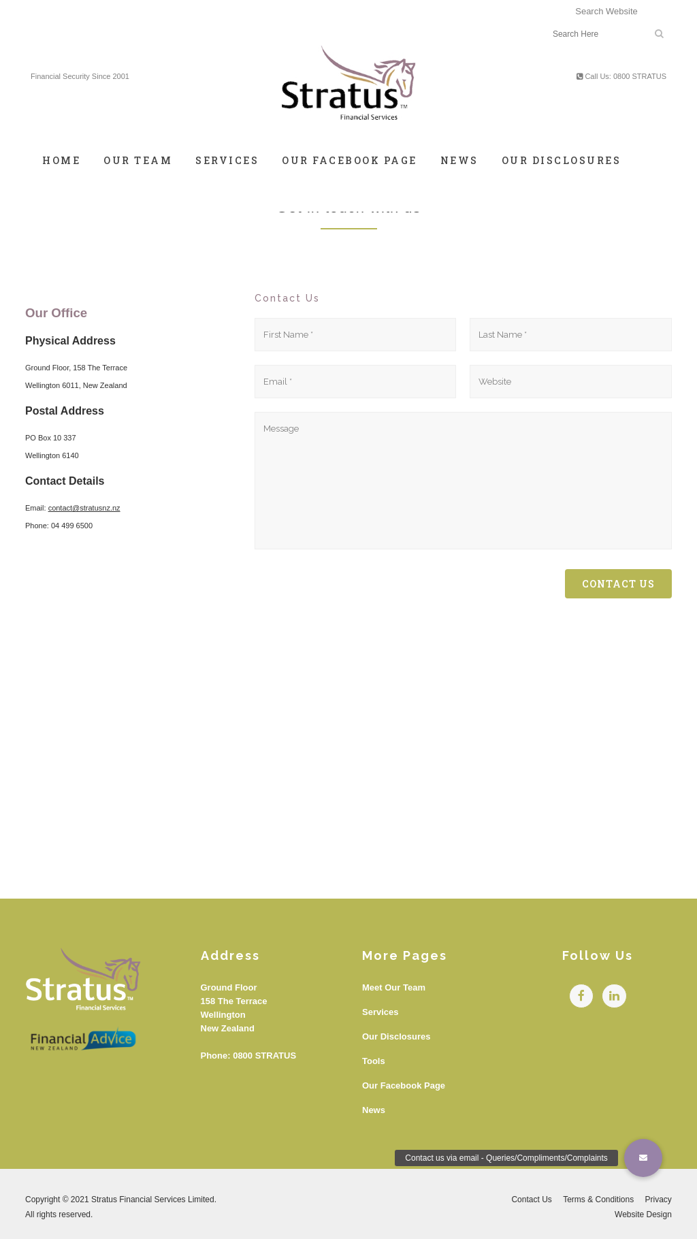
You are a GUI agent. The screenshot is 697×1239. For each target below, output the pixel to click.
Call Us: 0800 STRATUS (621, 76)
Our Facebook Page (403, 1085)
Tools (373, 1061)
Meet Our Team (393, 987)
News (373, 1110)
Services (380, 1012)
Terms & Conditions (598, 1199)
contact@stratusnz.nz (84, 508)
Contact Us (531, 1199)
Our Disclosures (396, 1036)
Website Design (643, 1214)
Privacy (658, 1199)
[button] (643, 1158)
